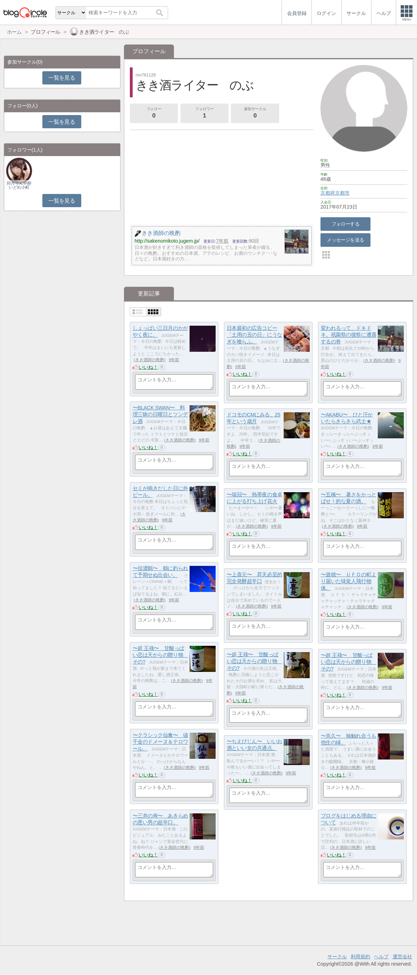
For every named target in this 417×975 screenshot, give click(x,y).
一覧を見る (61, 78)
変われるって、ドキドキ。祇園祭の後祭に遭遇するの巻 (348, 334)
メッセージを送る (345, 240)
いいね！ (148, 367)
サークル (337, 956)
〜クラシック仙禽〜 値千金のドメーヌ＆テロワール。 (160, 741)
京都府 (327, 193)
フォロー (154, 113)
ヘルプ (381, 956)
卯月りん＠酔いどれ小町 (19, 185)
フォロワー (204, 113)
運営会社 (402, 956)
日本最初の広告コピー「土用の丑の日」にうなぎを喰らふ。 (254, 334)
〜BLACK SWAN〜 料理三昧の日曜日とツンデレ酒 (160, 414)
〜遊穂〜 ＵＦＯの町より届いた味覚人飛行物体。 (348, 581)
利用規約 (360, 956)
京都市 (342, 193)
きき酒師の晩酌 (149, 360)
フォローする (346, 224)
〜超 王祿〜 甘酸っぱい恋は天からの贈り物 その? (160, 655)
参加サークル (255, 113)
